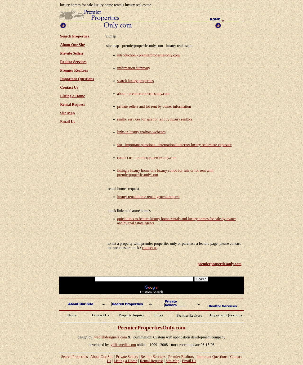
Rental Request (72, 104)
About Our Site (72, 45)
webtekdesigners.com (110, 337)
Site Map (67, 113)
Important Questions (77, 79)
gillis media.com (123, 345)
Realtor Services (73, 62)
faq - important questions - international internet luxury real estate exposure (174, 145)
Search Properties (74, 357)
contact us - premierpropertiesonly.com (146, 158)
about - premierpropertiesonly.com (143, 94)
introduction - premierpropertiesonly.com (148, 55)
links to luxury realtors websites (141, 132)
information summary (133, 68)
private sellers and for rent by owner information (154, 106)
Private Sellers (72, 53)
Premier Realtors (74, 70)
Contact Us (69, 87)
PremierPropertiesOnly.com (151, 327)
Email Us (67, 122)
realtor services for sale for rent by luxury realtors (154, 119)
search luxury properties (135, 81)
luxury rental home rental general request (148, 197)
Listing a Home (72, 96)
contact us (149, 248)
